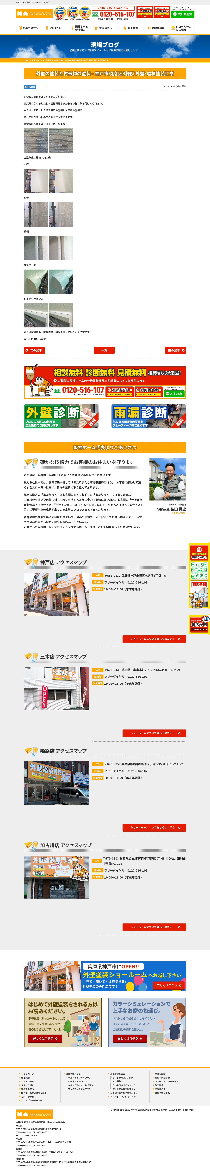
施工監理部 (30, 86)
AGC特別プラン (120, 1081)
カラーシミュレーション (166, 1081)
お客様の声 (156, 28)
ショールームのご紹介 (181, 27)
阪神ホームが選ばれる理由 (34, 1092)
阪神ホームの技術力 (79, 27)
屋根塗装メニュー (118, 1073)
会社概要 (25, 1077)
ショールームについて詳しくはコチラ (153, 639)
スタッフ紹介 (27, 1085)
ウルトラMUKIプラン (122, 1077)
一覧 (104, 350)
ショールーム (27, 1081)
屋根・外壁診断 (162, 1077)
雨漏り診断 (160, 1073)
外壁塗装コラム (162, 1092)
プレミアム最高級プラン (79, 1089)
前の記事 (174, 350)
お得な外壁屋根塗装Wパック (124, 1092)
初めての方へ (28, 28)
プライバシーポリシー (31, 1100)
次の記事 (36, 350)
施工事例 (130, 28)
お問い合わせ (27, 1096)
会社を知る (54, 28)
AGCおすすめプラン (77, 1081)
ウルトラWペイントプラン (80, 1085)
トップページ (27, 1073)
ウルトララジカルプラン (79, 1077)
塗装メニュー (105, 28)
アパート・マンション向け (123, 1096)
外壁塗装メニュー (74, 1073)
